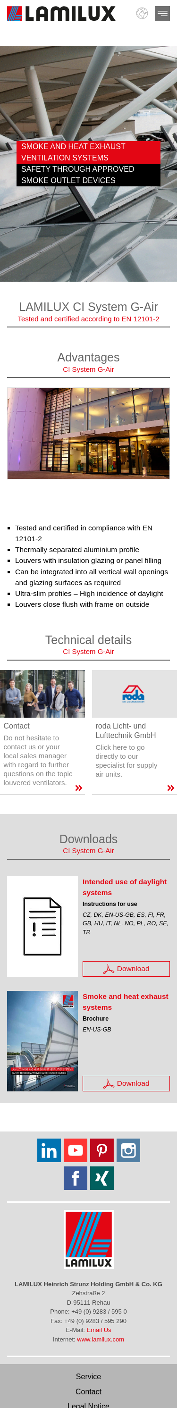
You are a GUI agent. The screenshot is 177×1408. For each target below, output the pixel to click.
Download (126, 969)
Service (88, 1377)
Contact (88, 1392)
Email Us (99, 1329)
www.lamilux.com (100, 1339)
